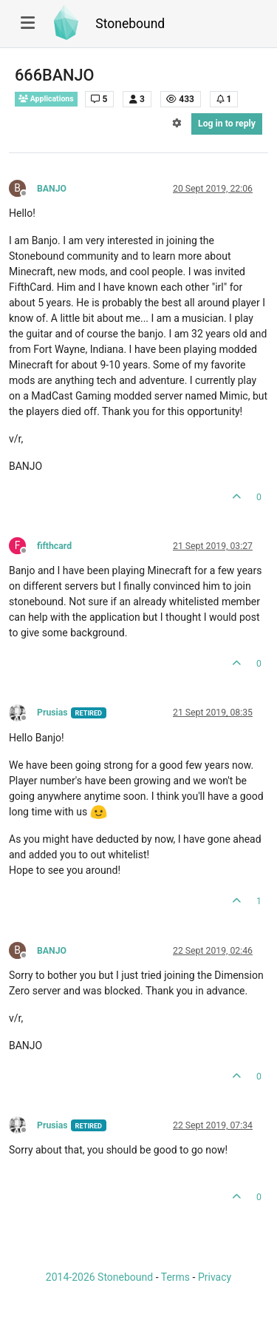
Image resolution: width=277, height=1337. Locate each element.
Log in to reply (227, 123)
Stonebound (130, 23)
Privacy (214, 1277)
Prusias (52, 712)
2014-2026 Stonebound (99, 1277)
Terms (175, 1277)
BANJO (51, 188)
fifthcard (54, 546)
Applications (46, 99)
